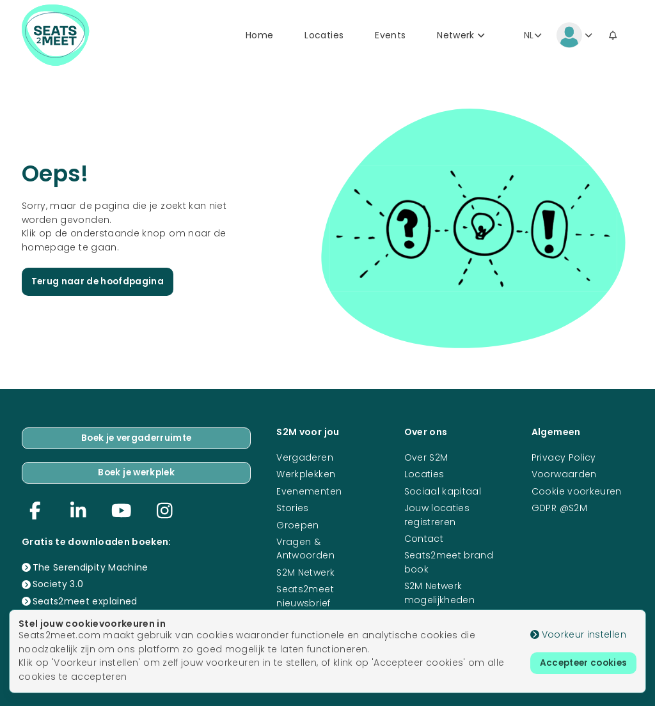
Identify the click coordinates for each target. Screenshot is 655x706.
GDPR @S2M (559, 506)
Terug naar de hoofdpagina (99, 283)
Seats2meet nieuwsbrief (305, 594)
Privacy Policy (564, 456)
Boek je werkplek (136, 472)
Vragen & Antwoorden (305, 547)
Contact (423, 537)
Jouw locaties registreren (437, 513)
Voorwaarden (564, 472)
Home (259, 35)
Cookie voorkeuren (577, 490)
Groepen (297, 524)
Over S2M (426, 456)
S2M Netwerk (305, 571)
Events (390, 35)
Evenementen (309, 490)
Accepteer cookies (580, 663)
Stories (292, 506)
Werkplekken (305, 472)
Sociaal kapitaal (443, 490)
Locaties (323, 35)
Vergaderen (304, 456)
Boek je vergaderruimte (136, 437)
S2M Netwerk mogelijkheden (439, 591)
